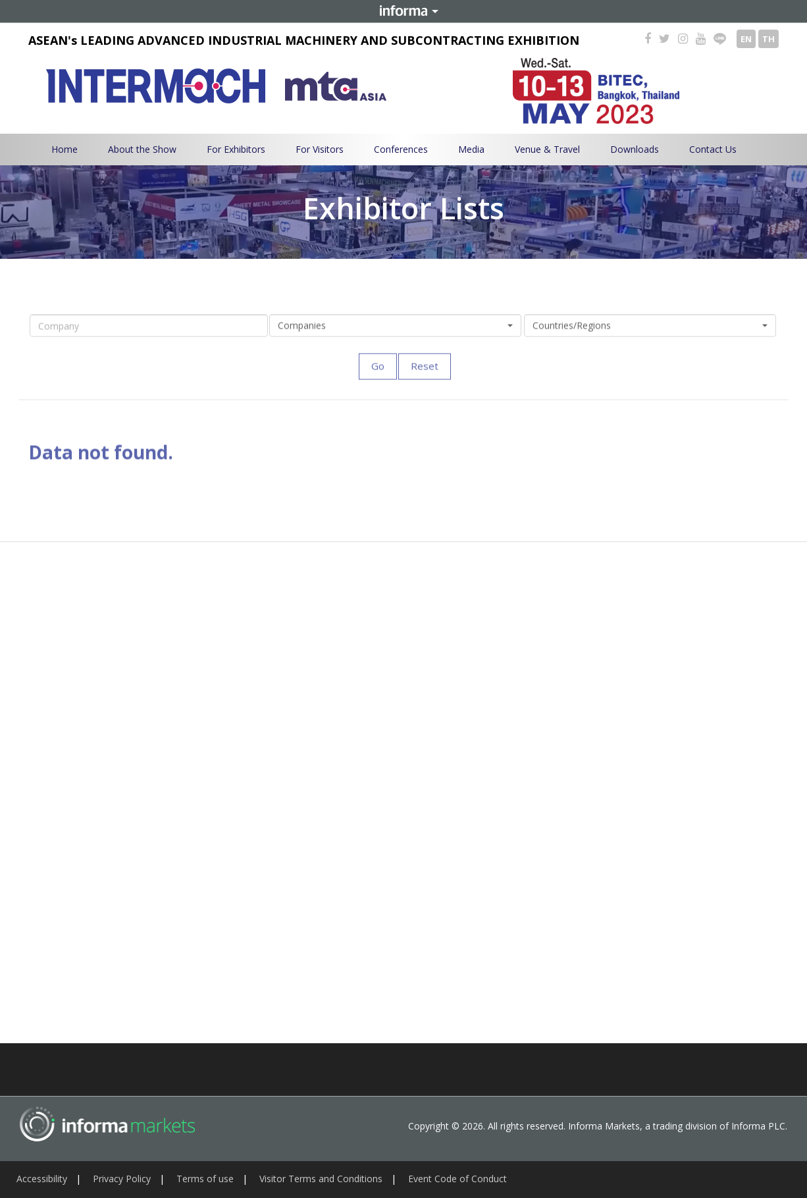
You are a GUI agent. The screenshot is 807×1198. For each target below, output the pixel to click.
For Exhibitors (236, 149)
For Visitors (320, 149)
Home (64, 149)
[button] (395, 332)
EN (746, 39)
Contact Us (713, 149)
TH (768, 39)
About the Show (142, 149)
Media (471, 149)
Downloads (634, 149)
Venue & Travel (547, 149)
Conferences (401, 149)
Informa (403, 11)
